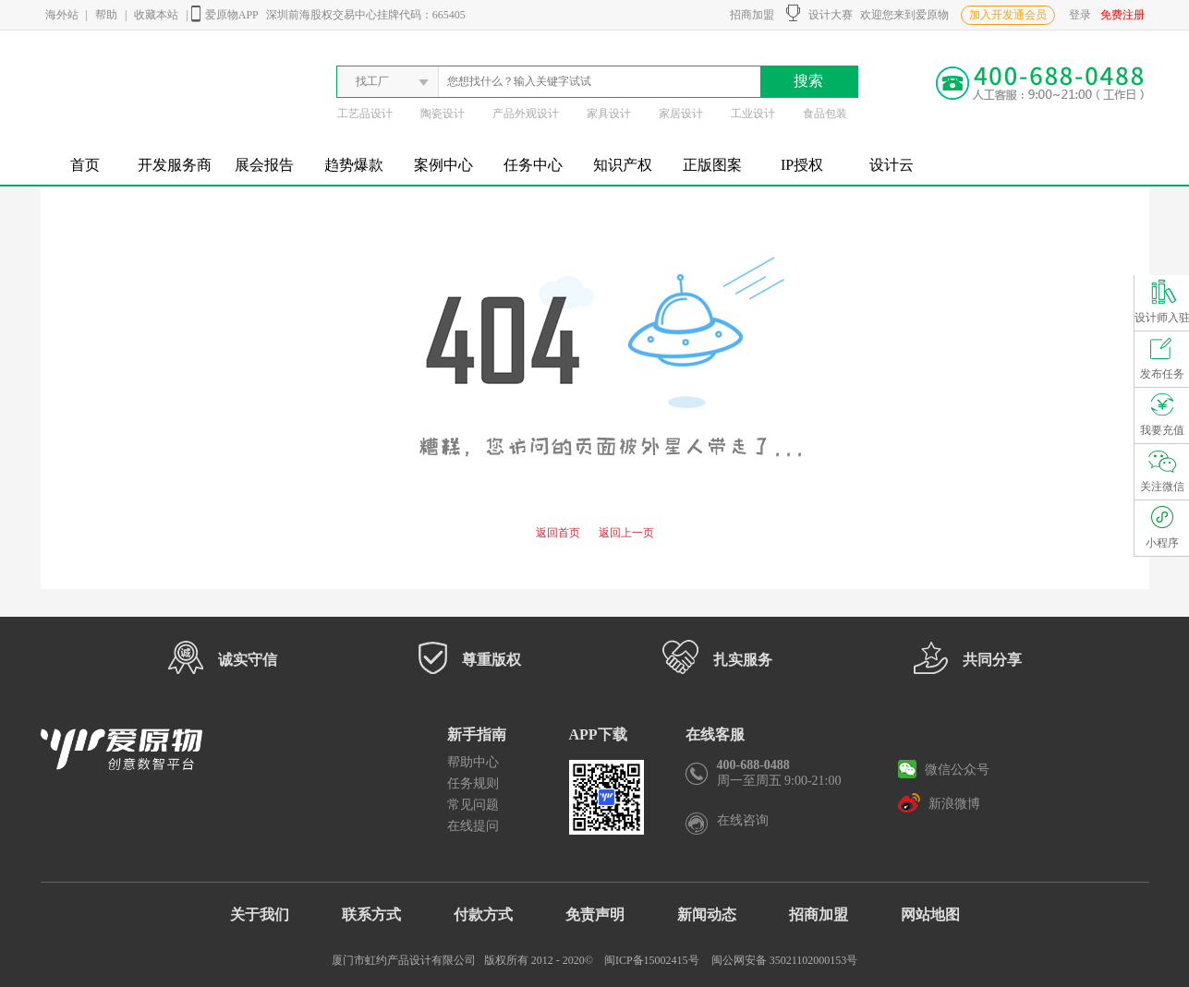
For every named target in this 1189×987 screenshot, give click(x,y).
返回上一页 (626, 532)
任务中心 (533, 165)
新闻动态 (706, 914)
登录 (1080, 14)
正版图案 (712, 165)
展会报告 (264, 165)
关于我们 (259, 914)
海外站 (62, 14)
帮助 (106, 14)
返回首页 (558, 532)
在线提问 (473, 826)
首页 (85, 165)
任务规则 (473, 783)
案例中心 (443, 165)
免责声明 (595, 914)
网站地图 (930, 914)
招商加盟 (749, 14)
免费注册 (1122, 14)
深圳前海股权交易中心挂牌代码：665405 (366, 14)
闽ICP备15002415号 (651, 960)
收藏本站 (156, 14)
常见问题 (473, 805)
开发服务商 (175, 165)
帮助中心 (473, 762)
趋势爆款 (353, 165)
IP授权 (802, 165)
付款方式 (483, 914)
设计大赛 (819, 13)
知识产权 (622, 165)
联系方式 (371, 914)
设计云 (891, 165)
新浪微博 (939, 802)
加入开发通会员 (1008, 14)
